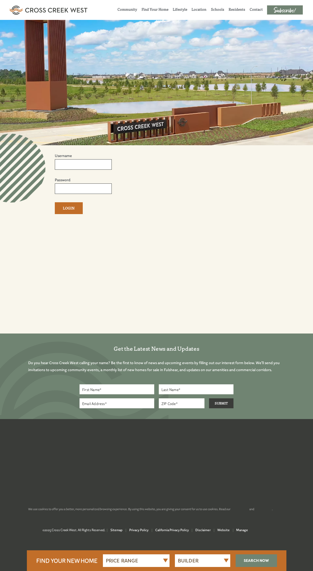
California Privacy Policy (172, 530)
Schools (217, 9)
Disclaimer (203, 530)
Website (223, 530)
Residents (237, 9)
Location (199, 9)
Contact (256, 9)
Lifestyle (180, 9)
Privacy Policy (139, 530)
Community (127, 9)
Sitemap (116, 530)
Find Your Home (155, 9)
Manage (242, 530)
